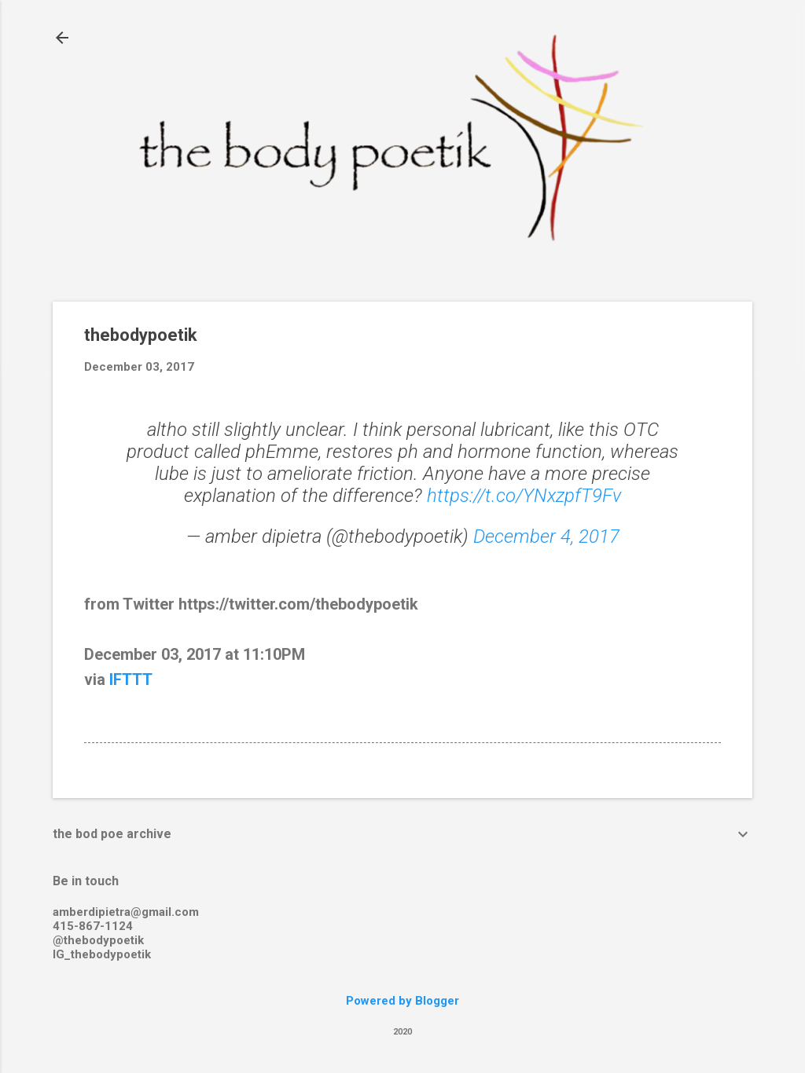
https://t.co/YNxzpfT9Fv (524, 496)
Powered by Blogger (402, 1001)
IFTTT (131, 679)
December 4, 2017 (546, 536)
